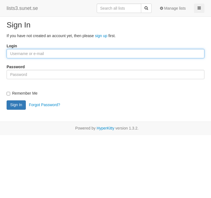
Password (16, 67)
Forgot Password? (44, 105)
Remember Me (22, 93)
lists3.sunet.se (22, 8)
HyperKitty (106, 128)
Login (12, 46)
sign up (101, 36)
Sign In (16, 105)
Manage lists (173, 8)
